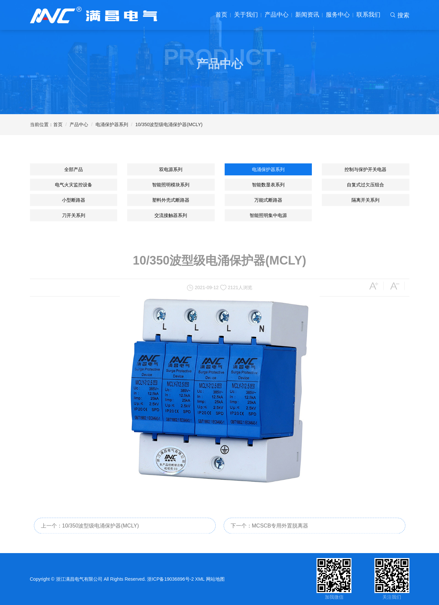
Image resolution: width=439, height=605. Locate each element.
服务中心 (338, 14)
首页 (221, 14)
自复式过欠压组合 (365, 184)
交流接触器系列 (170, 215)
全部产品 (73, 169)
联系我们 (368, 14)
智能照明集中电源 (268, 215)
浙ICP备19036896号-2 (170, 579)
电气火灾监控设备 (73, 184)
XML (200, 579)
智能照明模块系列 (170, 184)
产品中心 (277, 14)
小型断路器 (73, 200)
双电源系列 (170, 169)
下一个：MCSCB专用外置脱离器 (270, 530)
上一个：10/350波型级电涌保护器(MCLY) (90, 530)
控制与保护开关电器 (365, 169)
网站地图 (215, 579)
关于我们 (246, 14)
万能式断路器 (268, 200)
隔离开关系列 (365, 200)
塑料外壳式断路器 (170, 200)
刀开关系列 (73, 215)
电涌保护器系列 (112, 124)
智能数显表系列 (268, 184)
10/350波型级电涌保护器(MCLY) (169, 124)
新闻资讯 (307, 14)
